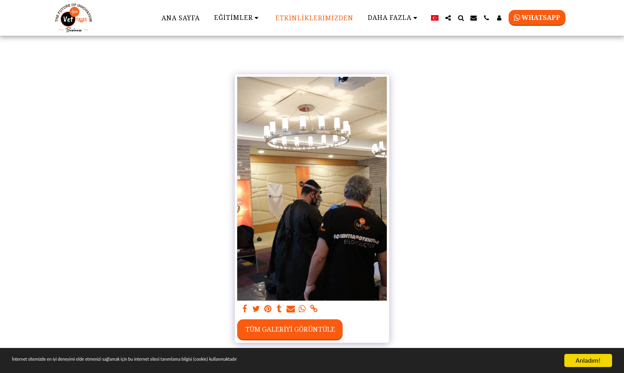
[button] (448, 18)
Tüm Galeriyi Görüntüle (290, 329)
